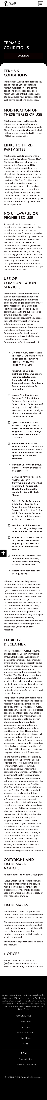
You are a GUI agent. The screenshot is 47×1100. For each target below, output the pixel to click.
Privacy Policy (25, 1059)
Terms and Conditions (25, 1064)
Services (26, 1027)
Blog (25, 1043)
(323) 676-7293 (11, 963)
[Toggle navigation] (40, 3)
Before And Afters (25, 1032)
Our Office (26, 1038)
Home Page (25, 1021)
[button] (3, 553)
